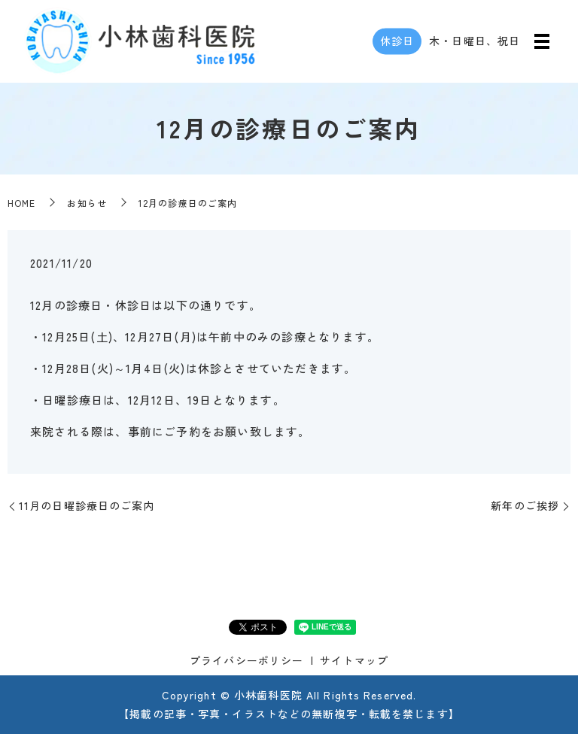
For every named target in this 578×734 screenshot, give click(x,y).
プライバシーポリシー (246, 660)
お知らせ (86, 202)
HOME (21, 202)
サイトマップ (354, 660)
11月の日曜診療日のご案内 (87, 505)
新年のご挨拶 (525, 505)
